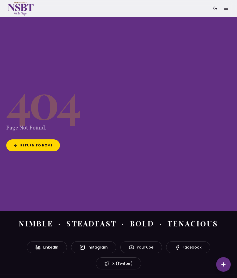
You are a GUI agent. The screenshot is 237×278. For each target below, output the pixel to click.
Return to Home (33, 145)
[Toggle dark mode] (215, 8)
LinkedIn (46, 247)
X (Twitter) (118, 263)
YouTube (141, 247)
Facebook (188, 247)
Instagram (94, 247)
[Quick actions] (223, 264)
